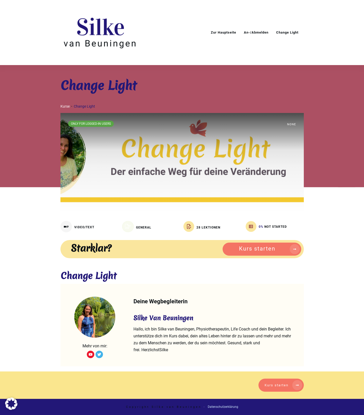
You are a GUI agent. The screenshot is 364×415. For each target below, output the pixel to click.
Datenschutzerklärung (223, 407)
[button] (11, 403)
